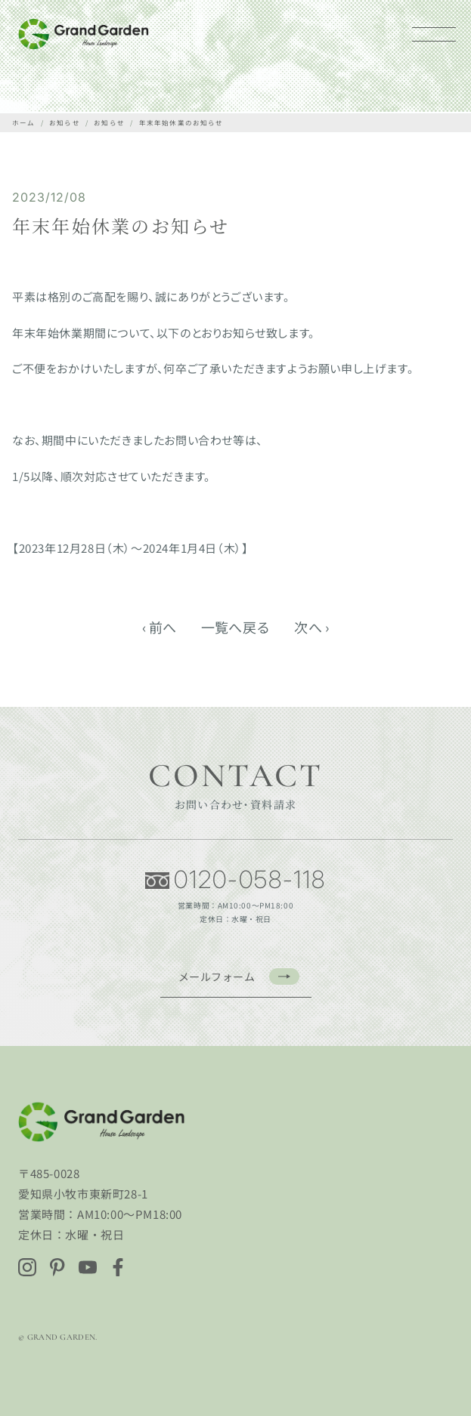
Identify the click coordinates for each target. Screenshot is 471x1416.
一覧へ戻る (236, 627)
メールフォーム (238, 976)
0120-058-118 (235, 879)
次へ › (311, 627)
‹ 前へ (159, 627)
